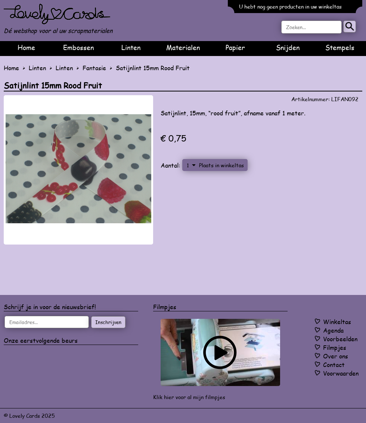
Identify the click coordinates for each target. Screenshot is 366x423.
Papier (235, 47)
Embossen (78, 47)
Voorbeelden (340, 339)
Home (26, 47)
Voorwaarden (341, 373)
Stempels (339, 47)
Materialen (183, 47)
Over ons (335, 356)
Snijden (288, 47)
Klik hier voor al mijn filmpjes (189, 397)
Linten (130, 47)
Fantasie (94, 67)
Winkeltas (337, 321)
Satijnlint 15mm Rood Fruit (153, 67)
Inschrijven (108, 322)
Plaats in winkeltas (221, 165)
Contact (334, 364)
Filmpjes (334, 347)
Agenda (333, 330)
